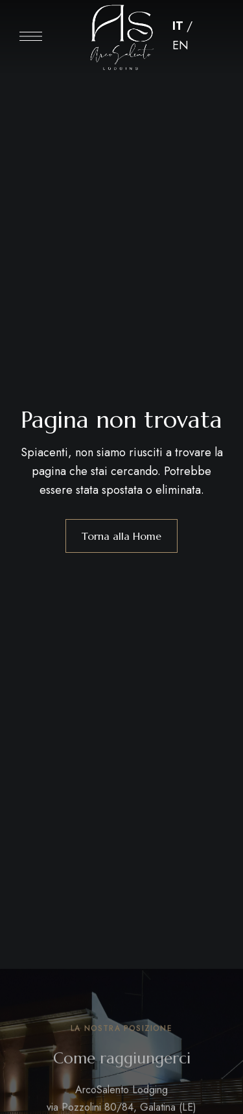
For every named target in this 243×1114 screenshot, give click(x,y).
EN (180, 45)
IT (177, 25)
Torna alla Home (121, 535)
